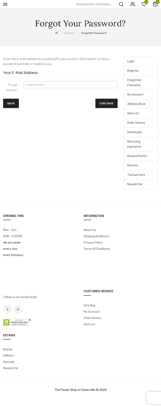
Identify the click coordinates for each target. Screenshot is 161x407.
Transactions (136, 175)
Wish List (133, 113)
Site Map (89, 305)
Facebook (7, 309)
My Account (135, 94)
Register (133, 71)
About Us (90, 230)
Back (11, 103)
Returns (132, 165)
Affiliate (8, 355)
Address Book (136, 104)
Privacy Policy (93, 242)
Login (130, 61)
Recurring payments (134, 144)
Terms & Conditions (97, 249)
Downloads (134, 132)
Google (18, 309)
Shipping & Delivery (96, 236)
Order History (136, 123)
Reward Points (137, 156)
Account (70, 33)
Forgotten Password (93, 33)
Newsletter (135, 184)
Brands (8, 349)
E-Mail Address (11, 88)
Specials (8, 362)
